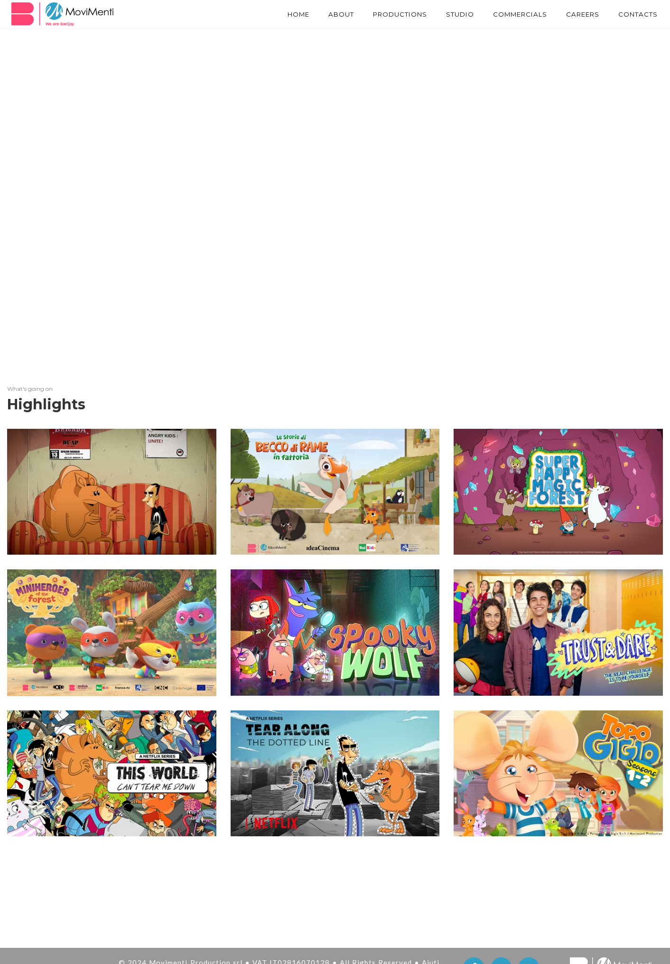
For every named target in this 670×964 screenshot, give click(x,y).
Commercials (511, 14)
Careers (578, 14)
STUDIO (448, 14)
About (322, 14)
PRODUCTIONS (384, 14)
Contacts (637, 14)
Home (278, 14)
